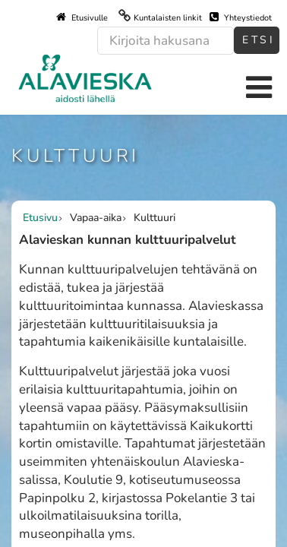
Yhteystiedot (241, 17)
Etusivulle (82, 17)
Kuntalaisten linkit (168, 18)
